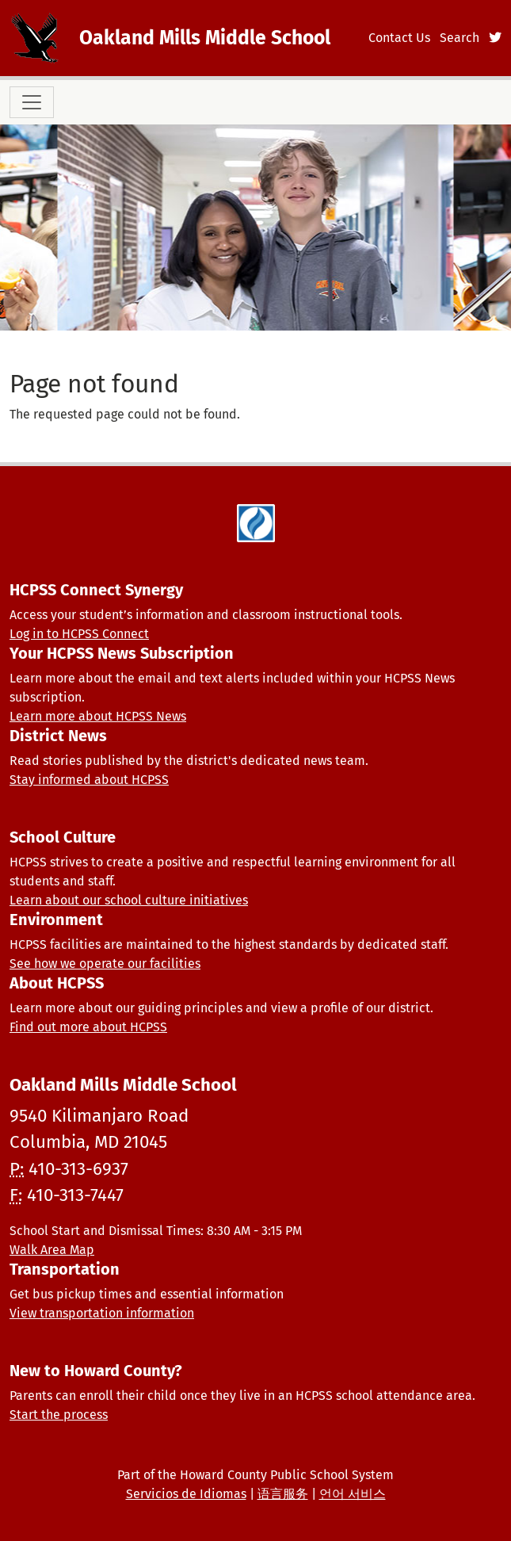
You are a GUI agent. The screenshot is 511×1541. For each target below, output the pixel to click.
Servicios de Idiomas (186, 1493)
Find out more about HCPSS (88, 1026)
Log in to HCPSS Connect (79, 633)
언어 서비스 (352, 1493)
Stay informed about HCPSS (89, 779)
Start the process (59, 1414)
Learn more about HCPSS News (98, 716)
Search (459, 37)
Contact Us (399, 37)
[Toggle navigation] (32, 102)
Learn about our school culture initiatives (129, 900)
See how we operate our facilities (105, 963)
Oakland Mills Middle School (204, 38)
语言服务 (282, 1493)
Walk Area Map (52, 1249)
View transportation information (102, 1313)
